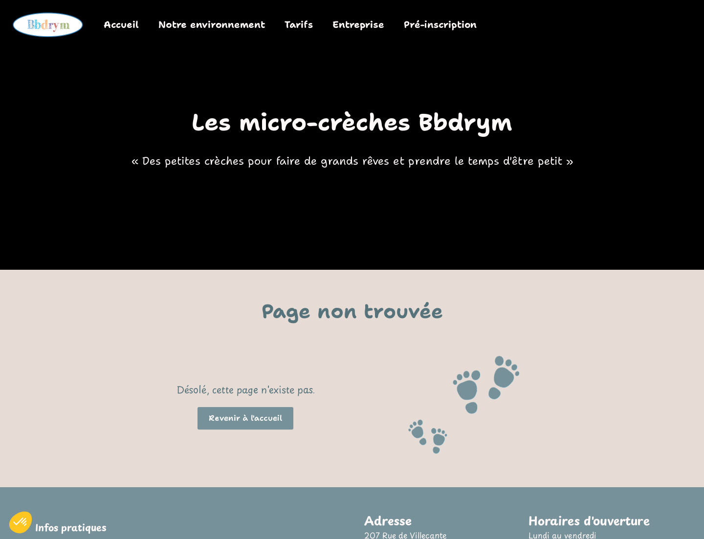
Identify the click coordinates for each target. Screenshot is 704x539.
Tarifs (299, 24)
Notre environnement (211, 24)
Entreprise (358, 24)
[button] (245, 418)
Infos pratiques (71, 527)
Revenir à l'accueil (245, 418)
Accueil (121, 24)
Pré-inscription (440, 24)
